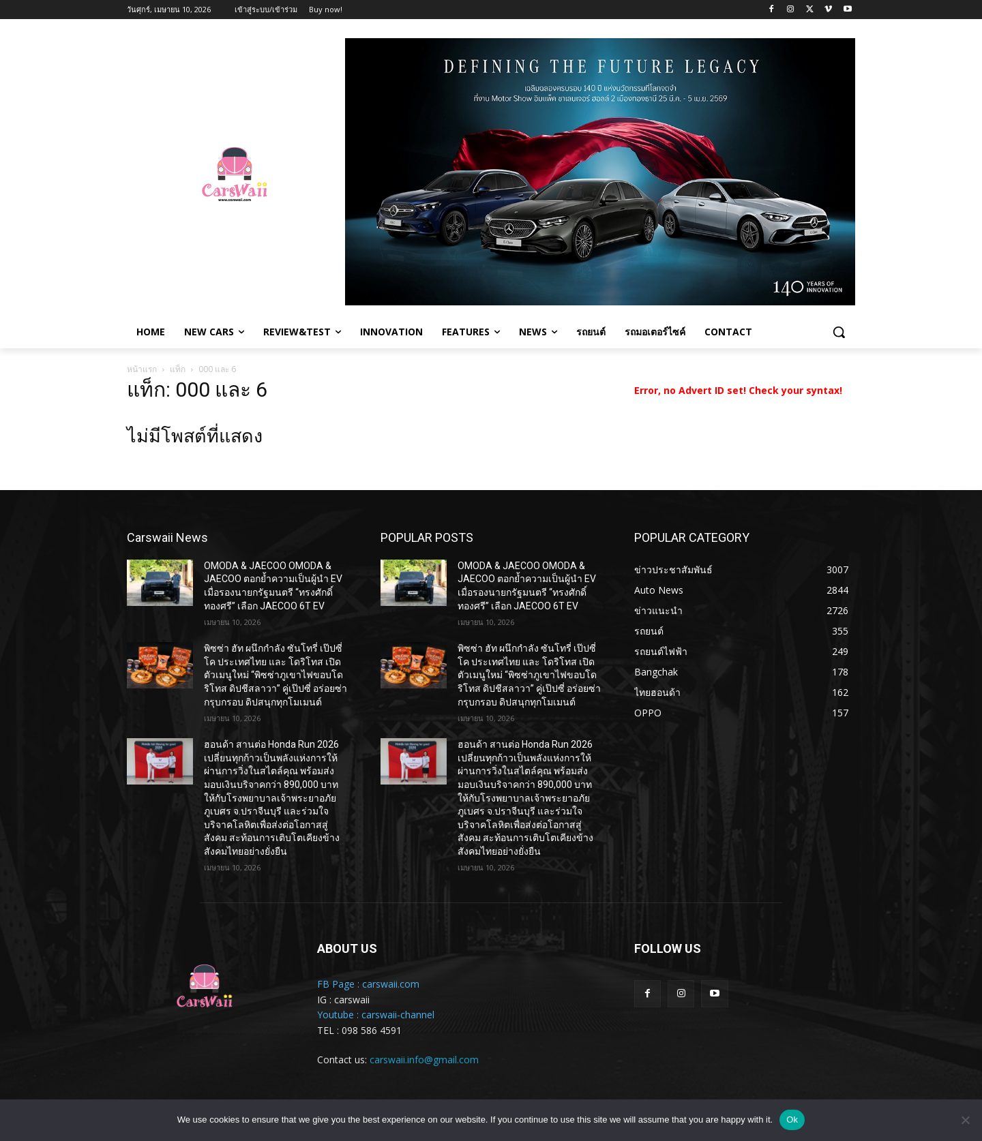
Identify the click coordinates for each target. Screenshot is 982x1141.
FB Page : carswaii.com (368, 983)
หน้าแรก (142, 369)
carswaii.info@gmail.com (424, 1059)
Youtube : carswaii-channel (375, 1014)
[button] (838, 332)
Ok (792, 1119)
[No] (965, 1120)
